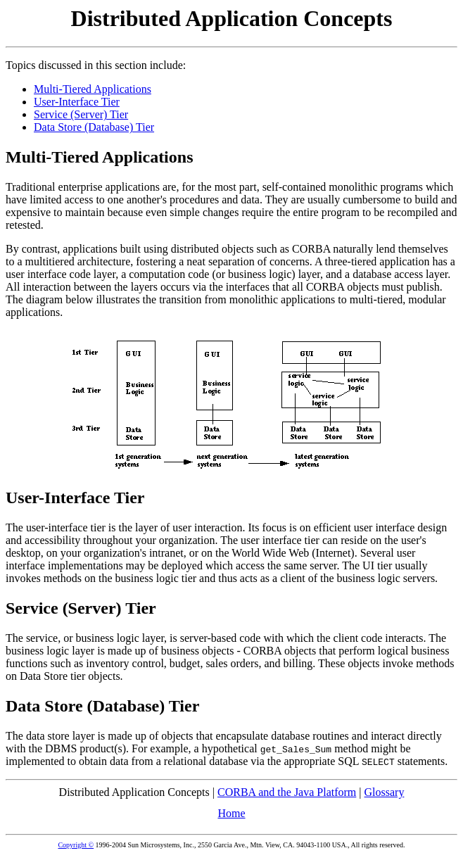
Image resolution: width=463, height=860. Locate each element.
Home (231, 813)
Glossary (384, 792)
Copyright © (76, 845)
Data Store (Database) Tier (94, 127)
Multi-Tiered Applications (92, 89)
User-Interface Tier (77, 102)
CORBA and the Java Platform (286, 792)
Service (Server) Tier (81, 114)
